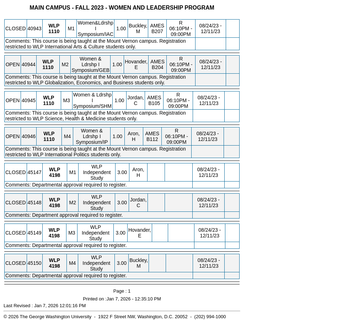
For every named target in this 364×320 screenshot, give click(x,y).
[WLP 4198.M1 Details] (54, 175)
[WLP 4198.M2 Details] (54, 205)
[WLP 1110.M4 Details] (48, 139)
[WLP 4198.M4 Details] (54, 266)
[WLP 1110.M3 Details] (48, 103)
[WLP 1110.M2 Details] (47, 67)
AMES (157, 25)
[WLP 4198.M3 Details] (54, 235)
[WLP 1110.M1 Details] (53, 31)
